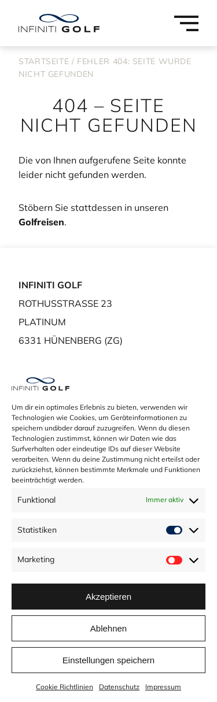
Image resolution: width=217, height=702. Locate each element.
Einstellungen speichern (108, 660)
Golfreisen (41, 222)
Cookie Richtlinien (64, 686)
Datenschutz (119, 686)
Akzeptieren (108, 596)
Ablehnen (108, 628)
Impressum (163, 686)
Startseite (44, 61)
